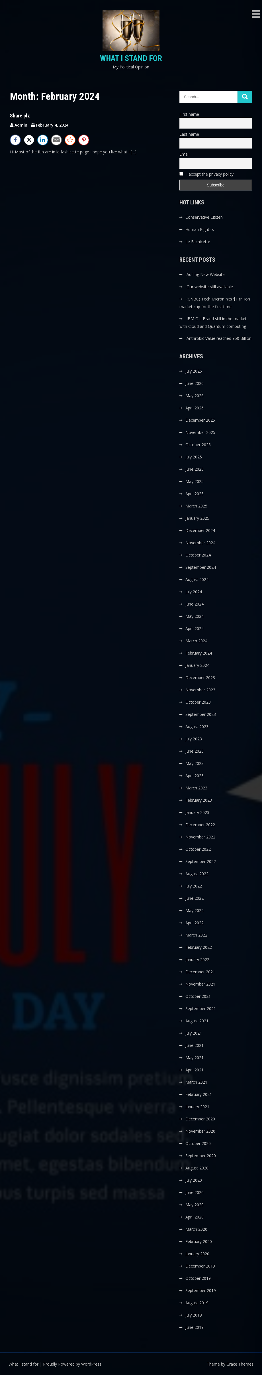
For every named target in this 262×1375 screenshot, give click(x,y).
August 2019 (196, 1302)
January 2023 (197, 812)
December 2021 (200, 971)
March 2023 (196, 788)
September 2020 (200, 1155)
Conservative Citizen (204, 217)
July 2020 (193, 1180)
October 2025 (198, 444)
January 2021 (197, 1106)
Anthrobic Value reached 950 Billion (219, 338)
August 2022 (196, 873)
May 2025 (194, 481)
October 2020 (198, 1143)
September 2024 (200, 567)
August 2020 (196, 1168)
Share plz (20, 116)
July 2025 (193, 457)
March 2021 (196, 1082)
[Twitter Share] (29, 140)
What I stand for (131, 58)
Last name (189, 134)
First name (189, 114)
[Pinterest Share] (83, 140)
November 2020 (200, 1131)
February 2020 (198, 1241)
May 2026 (194, 395)
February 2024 (198, 653)
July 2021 (193, 1033)
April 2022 (194, 922)
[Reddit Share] (70, 140)
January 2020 (197, 1253)
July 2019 (193, 1315)
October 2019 (198, 1278)
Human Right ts (199, 229)
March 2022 (196, 935)
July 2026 (193, 371)
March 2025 (196, 506)
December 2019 (200, 1266)
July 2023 (193, 739)
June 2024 (194, 604)
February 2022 (198, 947)
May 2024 (194, 616)
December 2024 (200, 530)
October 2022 (198, 849)
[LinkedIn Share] (42, 140)
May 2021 (194, 1057)
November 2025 (200, 432)
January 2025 (197, 518)
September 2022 (200, 861)
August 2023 (196, 726)
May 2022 (194, 910)
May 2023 (194, 763)
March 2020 (196, 1229)
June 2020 (194, 1192)
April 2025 (194, 493)
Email (184, 154)
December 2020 (200, 1119)
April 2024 (194, 628)
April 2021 (194, 1070)
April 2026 (194, 408)
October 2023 (198, 702)
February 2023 (198, 800)
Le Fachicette (197, 241)
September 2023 (200, 714)
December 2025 (200, 420)
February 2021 (198, 1094)
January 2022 (197, 959)
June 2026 (194, 383)
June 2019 (194, 1327)
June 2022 (194, 898)
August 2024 (196, 579)
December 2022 (200, 824)
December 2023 (200, 677)
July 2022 (193, 886)
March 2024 (196, 640)
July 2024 (193, 591)
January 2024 (197, 665)
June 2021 (194, 1045)
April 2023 (194, 775)
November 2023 (200, 689)
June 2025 (194, 469)
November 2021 (200, 984)
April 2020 (194, 1217)
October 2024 (198, 555)
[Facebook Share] (15, 140)
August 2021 (196, 1020)
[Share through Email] (56, 140)
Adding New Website (206, 274)
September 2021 (200, 1008)
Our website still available (210, 286)
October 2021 (198, 996)
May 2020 (194, 1204)
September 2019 (200, 1290)
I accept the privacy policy (206, 174)
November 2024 (200, 542)
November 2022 (200, 837)
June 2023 (194, 751)
